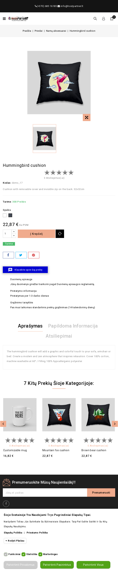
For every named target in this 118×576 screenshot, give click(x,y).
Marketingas (50, 554)
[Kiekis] (7, 234)
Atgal (3, 424)
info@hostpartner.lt (70, 6)
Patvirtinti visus (93, 564)
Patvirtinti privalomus (21, 564)
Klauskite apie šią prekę (25, 270)
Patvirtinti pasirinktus (57, 564)
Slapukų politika (13, 532)
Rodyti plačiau (16, 540)
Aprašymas (30, 326)
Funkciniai (14, 554)
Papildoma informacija (73, 326)
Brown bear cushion (93, 450)
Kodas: (7, 182)
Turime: (7, 201)
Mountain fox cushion (55, 450)
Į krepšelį (36, 234)
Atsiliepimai (59, 336)
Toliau (115, 424)
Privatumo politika (37, 532)
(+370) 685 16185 (46, 6)
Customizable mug (15, 450)
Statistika (31, 554)
